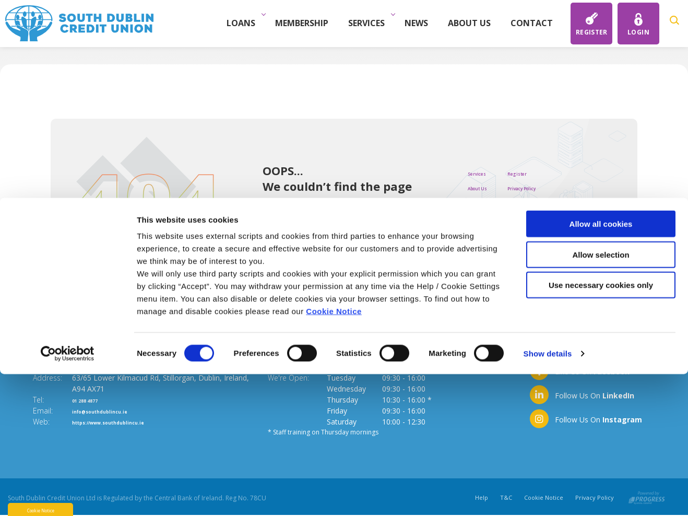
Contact (537, 23)
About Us (474, 23)
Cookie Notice (334, 453)
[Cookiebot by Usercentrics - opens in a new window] (67, 495)
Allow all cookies (601, 365)
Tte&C (545, 202)
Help (541, 232)
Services (374, 23)
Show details (548, 495)
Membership (307, 23)
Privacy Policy (559, 187)
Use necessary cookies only (601, 426)
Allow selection (600, 396)
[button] (676, 23)
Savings (482, 217)
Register (549, 172)
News (421, 23)
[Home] (79, 22)
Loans (249, 23)
